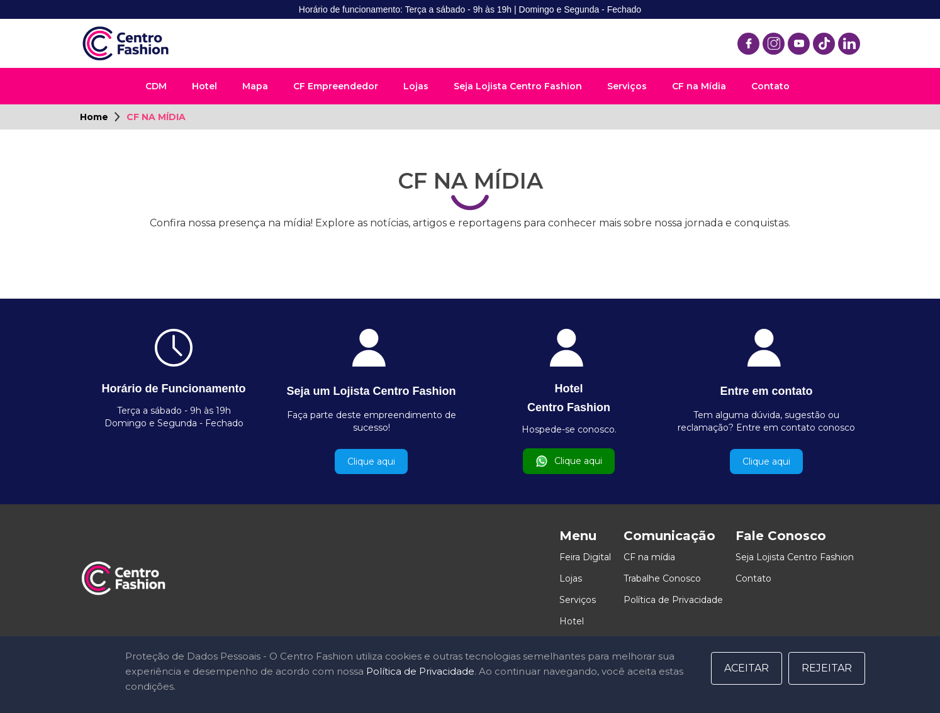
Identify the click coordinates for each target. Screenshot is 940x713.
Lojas (415, 86)
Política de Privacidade (673, 599)
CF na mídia (649, 557)
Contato (770, 86)
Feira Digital (585, 557)
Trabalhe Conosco (662, 578)
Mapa (255, 86)
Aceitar (746, 668)
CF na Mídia (699, 86)
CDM (156, 86)
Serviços (627, 86)
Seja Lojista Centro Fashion (518, 86)
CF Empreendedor (335, 86)
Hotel (204, 86)
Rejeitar (827, 668)
